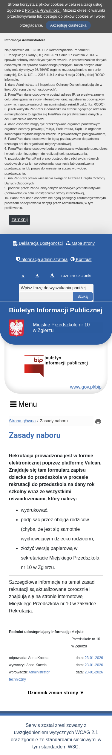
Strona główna (22, 420)
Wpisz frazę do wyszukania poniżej (53, 287)
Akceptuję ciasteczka (68, 25)
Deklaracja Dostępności (38, 243)
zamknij (20, 219)
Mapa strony (80, 243)
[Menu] (23, 406)
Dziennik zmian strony (53, 692)
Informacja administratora (42, 259)
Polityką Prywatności (42, 10)
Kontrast (80, 259)
